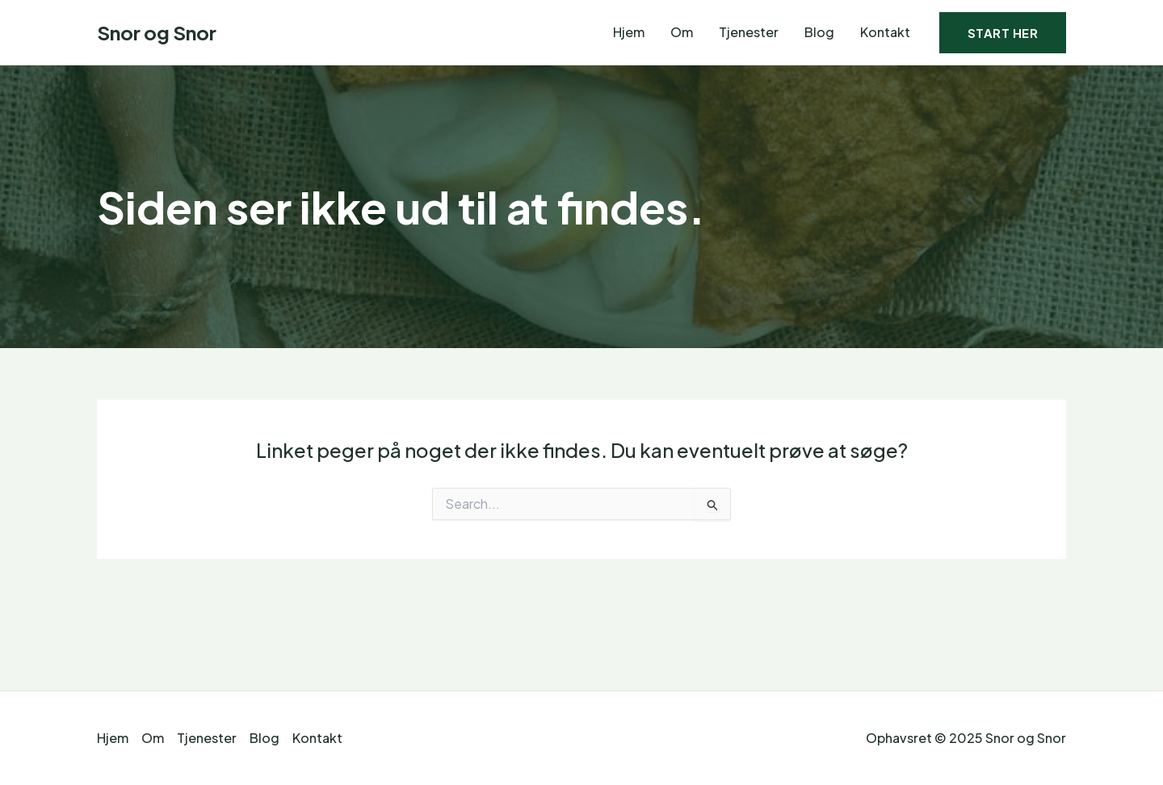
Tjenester (749, 31)
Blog (819, 31)
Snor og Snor (156, 32)
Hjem (628, 31)
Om (681, 31)
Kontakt (885, 31)
